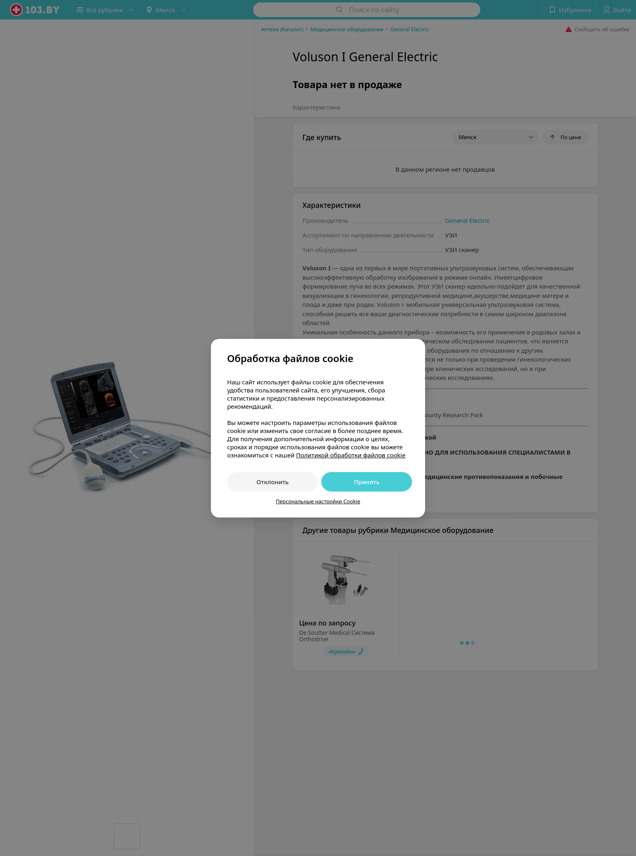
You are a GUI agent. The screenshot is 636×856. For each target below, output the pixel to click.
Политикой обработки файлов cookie (351, 455)
